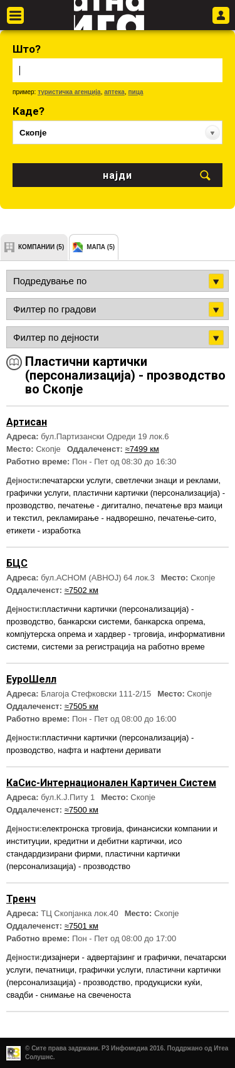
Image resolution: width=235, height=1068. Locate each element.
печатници (55, 970)
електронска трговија (82, 828)
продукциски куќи (167, 982)
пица (135, 91)
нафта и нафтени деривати (109, 750)
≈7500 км (81, 809)
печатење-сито (186, 518)
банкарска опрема (168, 621)
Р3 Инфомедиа (125, 1048)
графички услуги (37, 493)
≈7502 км (81, 590)
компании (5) (41, 246)
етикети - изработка (43, 530)
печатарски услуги (76, 480)
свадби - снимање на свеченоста (68, 995)
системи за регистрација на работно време (123, 646)
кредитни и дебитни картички (109, 841)
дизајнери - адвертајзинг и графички (111, 957)
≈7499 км (142, 449)
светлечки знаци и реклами (166, 480)
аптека (114, 91)
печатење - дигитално (99, 505)
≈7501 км (81, 926)
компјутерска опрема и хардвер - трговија (85, 634)
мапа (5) (100, 246)
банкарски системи (94, 621)
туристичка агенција (69, 91)
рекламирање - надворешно (99, 518)
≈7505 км (81, 706)
